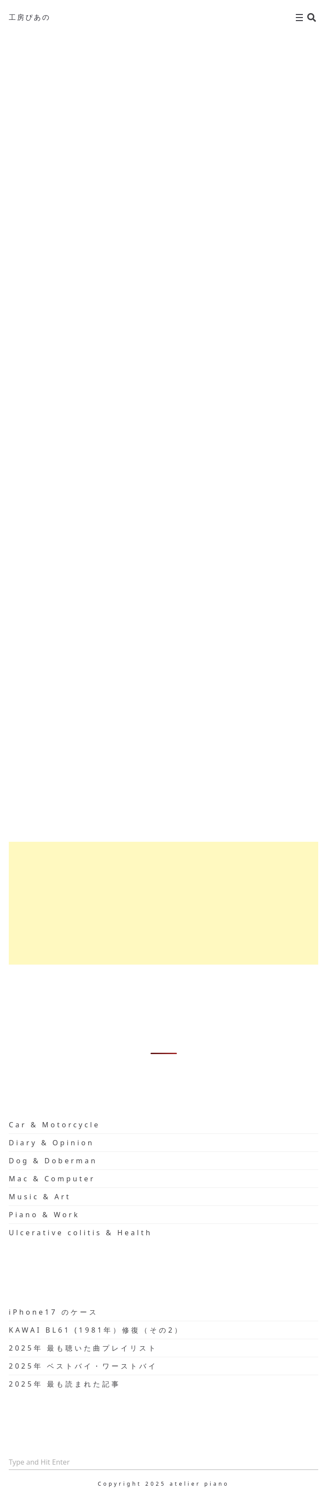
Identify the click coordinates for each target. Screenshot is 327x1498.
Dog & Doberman (53, 1160)
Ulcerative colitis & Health (80, 1232)
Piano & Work (44, 1214)
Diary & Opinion (51, 1142)
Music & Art (40, 1196)
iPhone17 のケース (53, 1312)
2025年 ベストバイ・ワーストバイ (83, 1366)
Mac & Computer (52, 1178)
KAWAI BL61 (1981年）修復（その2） (96, 1330)
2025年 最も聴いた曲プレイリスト (83, 1348)
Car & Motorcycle (54, 1124)
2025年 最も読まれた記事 (65, 1384)
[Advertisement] (163, 903)
